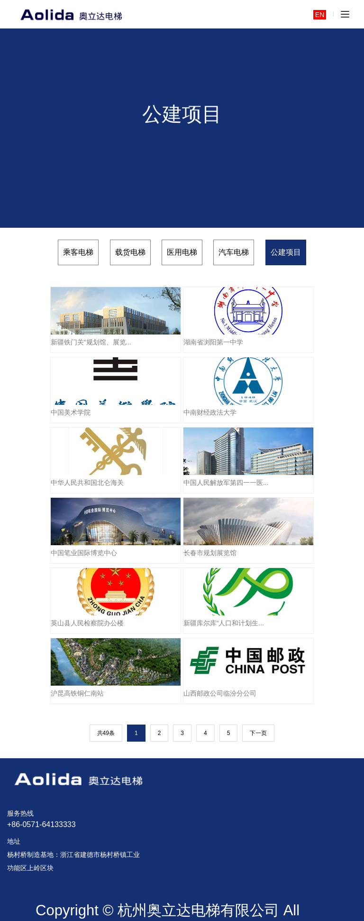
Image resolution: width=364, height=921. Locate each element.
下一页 (258, 733)
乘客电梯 (78, 252)
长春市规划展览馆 (210, 553)
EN (319, 15)
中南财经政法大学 (210, 412)
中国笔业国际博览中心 (84, 553)
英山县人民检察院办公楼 (87, 623)
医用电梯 (182, 252)
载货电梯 (130, 252)
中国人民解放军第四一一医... (226, 482)
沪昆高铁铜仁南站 (77, 693)
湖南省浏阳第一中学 (213, 342)
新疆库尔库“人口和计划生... (223, 623)
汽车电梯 (233, 252)
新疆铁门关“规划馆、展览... (91, 342)
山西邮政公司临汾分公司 (219, 693)
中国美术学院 (71, 412)
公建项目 (286, 252)
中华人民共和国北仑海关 (87, 482)
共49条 (106, 733)
